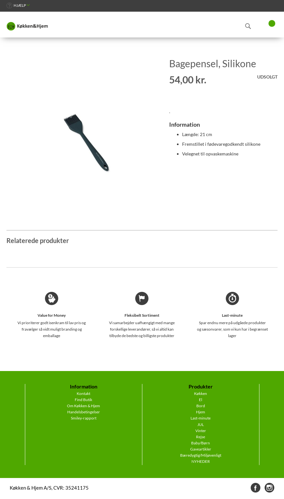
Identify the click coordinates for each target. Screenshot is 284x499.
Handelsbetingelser (83, 411)
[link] (18, 5)
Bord (200, 405)
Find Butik (83, 399)
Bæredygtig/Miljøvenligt (200, 455)
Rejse (200, 436)
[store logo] (27, 26)
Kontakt (83, 393)
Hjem (200, 411)
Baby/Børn (200, 443)
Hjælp (20, 5)
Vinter (200, 430)
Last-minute (201, 418)
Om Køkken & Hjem (83, 405)
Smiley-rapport (83, 418)
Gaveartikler (200, 449)
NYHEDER (200, 461)
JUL (200, 424)
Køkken (200, 393)
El (200, 399)
